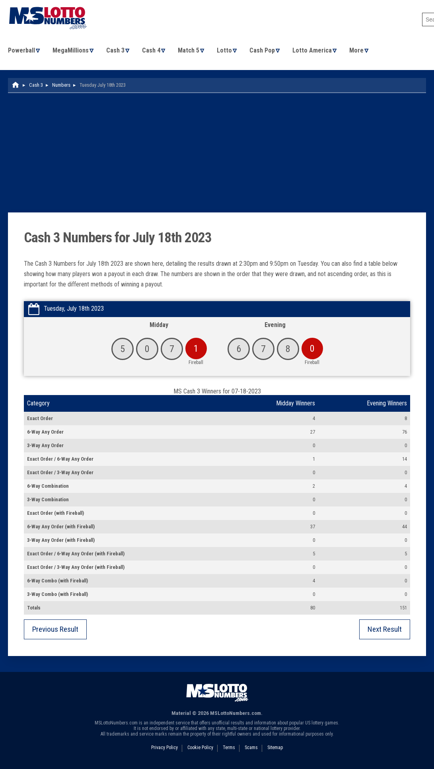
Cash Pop (264, 51)
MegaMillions (71, 51)
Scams (251, 748)
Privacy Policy (164, 748)
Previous (55, 630)
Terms (229, 748)
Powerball (21, 51)
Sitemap (275, 748)
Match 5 (190, 51)
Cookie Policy (200, 748)
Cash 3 (116, 51)
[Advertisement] (217, 154)
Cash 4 (152, 51)
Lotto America (315, 51)
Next (385, 630)
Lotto (226, 51)
